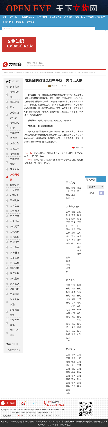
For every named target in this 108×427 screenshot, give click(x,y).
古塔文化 (14, 258)
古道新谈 (14, 211)
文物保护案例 (41, 17)
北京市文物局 (28, 422)
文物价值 (14, 143)
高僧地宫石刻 (68, 313)
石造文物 (68, 17)
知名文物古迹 (14, 302)
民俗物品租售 (14, 312)
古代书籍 (14, 237)
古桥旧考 (14, 252)
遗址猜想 (14, 289)
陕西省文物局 (54, 422)
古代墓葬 (14, 263)
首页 (4, 17)
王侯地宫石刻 (73, 313)
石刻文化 (14, 195)
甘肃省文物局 (68, 422)
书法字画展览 (14, 322)
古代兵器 (14, 247)
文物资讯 (19, 22)
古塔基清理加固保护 (73, 236)
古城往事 (14, 148)
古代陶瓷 (14, 231)
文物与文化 (14, 94)
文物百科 (14, 154)
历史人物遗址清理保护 (68, 236)
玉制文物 (79, 17)
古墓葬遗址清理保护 (79, 219)
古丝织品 (14, 242)
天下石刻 (90, 17)
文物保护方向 (26, 17)
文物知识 (19, 72)
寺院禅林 (14, 268)
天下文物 (13, 17)
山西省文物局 (41, 422)
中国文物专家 (14, 161)
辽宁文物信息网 (95, 422)
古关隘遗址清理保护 (68, 265)
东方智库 (30, 22)
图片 (12, 107)
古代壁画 (14, 278)
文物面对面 (28, 72)
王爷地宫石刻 (79, 302)
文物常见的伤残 (14, 135)
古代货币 (14, 226)
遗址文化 (9, 22)
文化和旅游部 (52, 425)
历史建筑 (101, 17)
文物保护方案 (55, 17)
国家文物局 (16, 422)
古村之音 (14, 205)
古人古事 (14, 216)
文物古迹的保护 (14, 115)
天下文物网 (54, 7)
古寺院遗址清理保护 (68, 219)
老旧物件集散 (14, 332)
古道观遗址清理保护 (73, 219)
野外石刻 (14, 284)
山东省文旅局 (81, 422)
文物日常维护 (14, 125)
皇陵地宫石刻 (73, 302)
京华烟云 (14, 294)
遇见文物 (14, 169)
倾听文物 (14, 185)
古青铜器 (14, 221)
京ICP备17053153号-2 (53, 416)
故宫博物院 (65, 425)
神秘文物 (14, 102)
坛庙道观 (14, 273)
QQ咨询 (10, 403)
